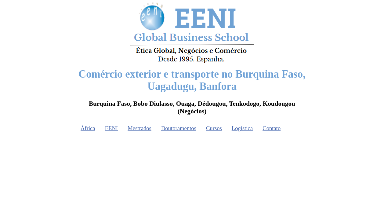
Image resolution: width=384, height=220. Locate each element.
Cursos (214, 128)
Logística (242, 128)
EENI (111, 128)
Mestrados (139, 128)
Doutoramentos (178, 128)
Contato (272, 128)
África (88, 128)
